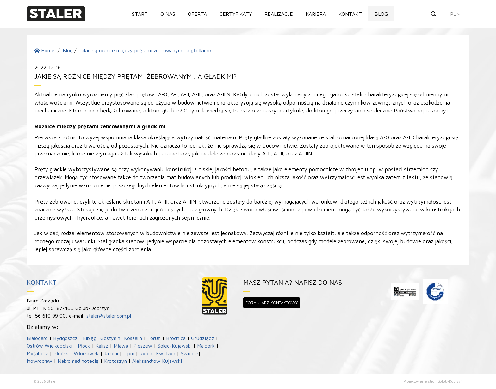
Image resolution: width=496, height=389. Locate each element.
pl (453, 14)
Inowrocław (39, 361)
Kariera (316, 14)
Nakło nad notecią (78, 361)
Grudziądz (202, 338)
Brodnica (176, 338)
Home (44, 50)
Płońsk (60, 353)
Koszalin (133, 338)
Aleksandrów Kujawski (157, 361)
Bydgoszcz (65, 338)
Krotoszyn (115, 361)
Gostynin (110, 338)
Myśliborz (37, 353)
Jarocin (112, 353)
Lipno (129, 353)
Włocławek (86, 353)
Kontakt (350, 14)
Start (140, 14)
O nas (167, 14)
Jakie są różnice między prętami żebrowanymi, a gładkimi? (145, 50)
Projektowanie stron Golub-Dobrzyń (433, 381)
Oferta (197, 14)
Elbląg (89, 338)
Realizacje (278, 14)
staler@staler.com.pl (108, 316)
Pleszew (142, 346)
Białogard (37, 338)
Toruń (154, 338)
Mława (121, 346)
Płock (84, 346)
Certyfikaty (236, 14)
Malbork (206, 346)
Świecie (189, 353)
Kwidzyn (165, 353)
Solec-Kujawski (175, 346)
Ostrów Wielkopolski (49, 346)
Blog (381, 14)
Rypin (146, 353)
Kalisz (102, 346)
